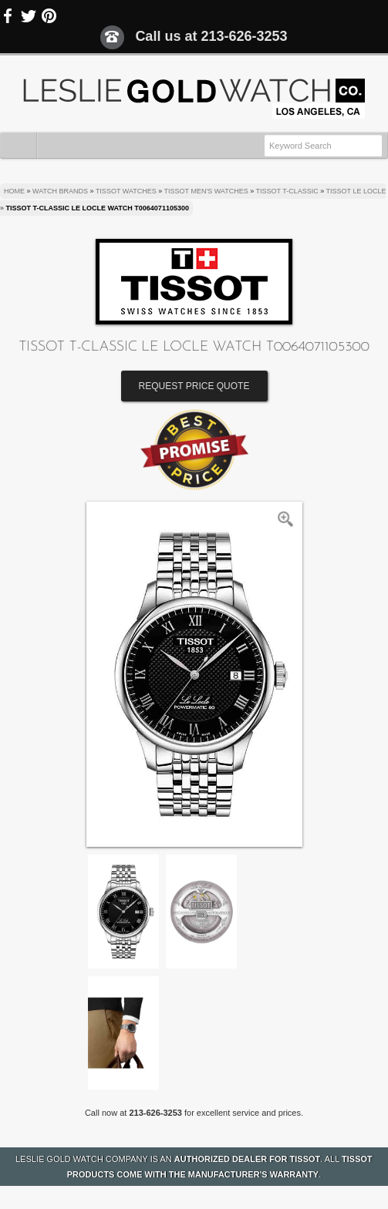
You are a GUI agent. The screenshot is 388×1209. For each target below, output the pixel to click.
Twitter (28, 16)
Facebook (8, 16)
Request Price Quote (194, 386)
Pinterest (48, 16)
